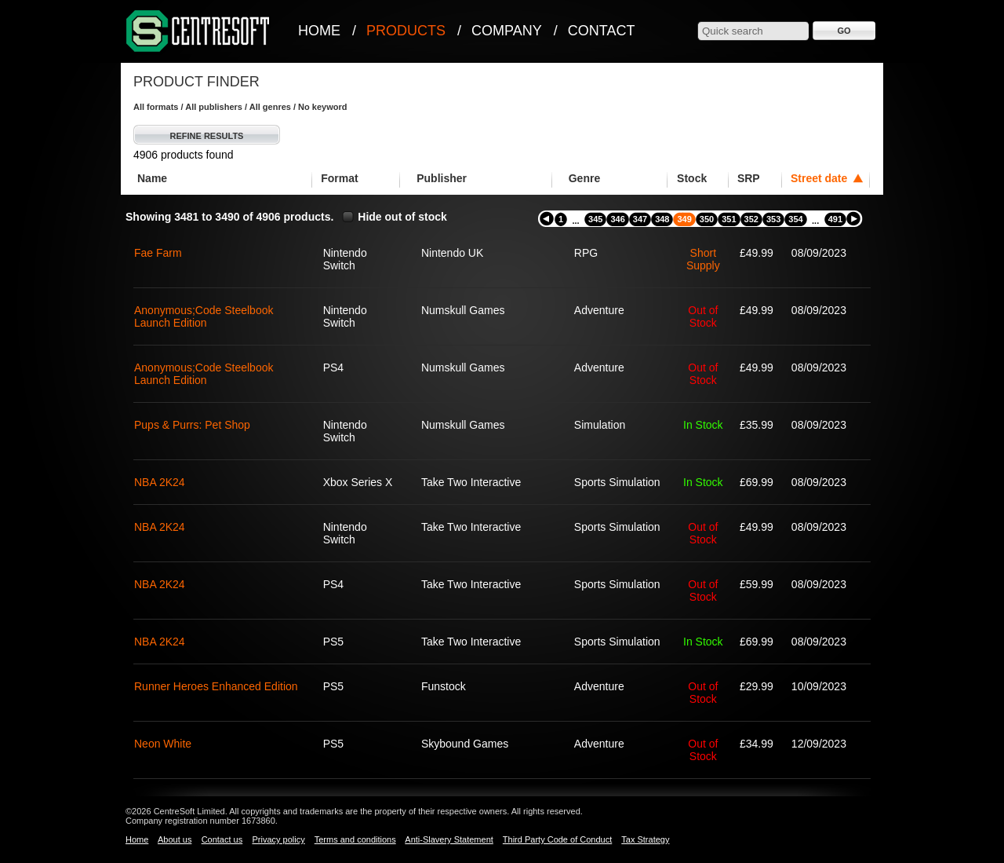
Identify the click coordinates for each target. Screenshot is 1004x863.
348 (662, 219)
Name (152, 178)
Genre (584, 178)
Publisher (442, 178)
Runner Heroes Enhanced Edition (216, 686)
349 (684, 219)
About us (174, 839)
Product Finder (196, 82)
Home (319, 30)
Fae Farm (158, 253)
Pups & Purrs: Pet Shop (192, 425)
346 (617, 219)
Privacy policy (278, 839)
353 (773, 219)
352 (751, 219)
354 (795, 219)
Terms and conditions (355, 839)
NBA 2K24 (159, 482)
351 (729, 219)
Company (506, 30)
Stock (692, 178)
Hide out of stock (402, 216)
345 (595, 219)
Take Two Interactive (471, 482)
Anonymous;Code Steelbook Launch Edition (203, 316)
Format (339, 178)
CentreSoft (198, 32)
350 (707, 219)
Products (406, 30)
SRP (748, 178)
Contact (601, 30)
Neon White (162, 743)
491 (835, 219)
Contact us (222, 839)
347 (640, 219)
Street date (819, 178)
